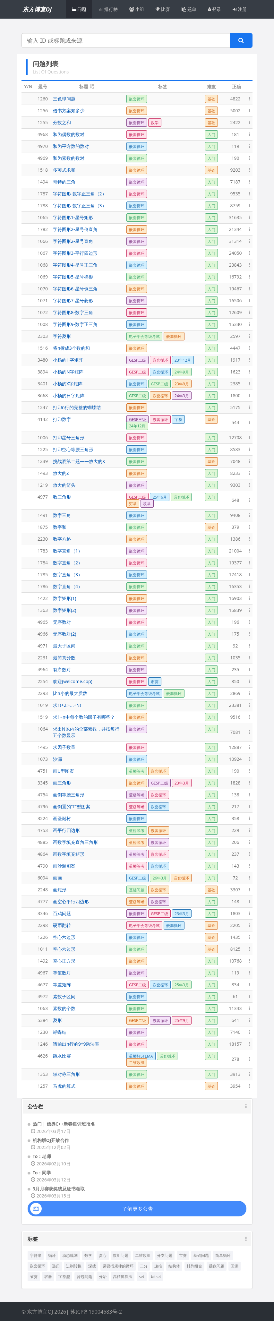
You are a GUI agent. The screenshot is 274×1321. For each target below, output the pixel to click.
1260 (43, 99)
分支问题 (164, 1255)
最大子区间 (64, 646)
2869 (235, 693)
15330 (235, 324)
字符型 (64, 1276)
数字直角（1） (67, 551)
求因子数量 (64, 747)
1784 (43, 563)
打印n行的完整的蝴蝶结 (77, 407)
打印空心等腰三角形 (73, 449)
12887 (235, 747)
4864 (43, 854)
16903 (235, 598)
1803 (235, 913)
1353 (43, 1074)
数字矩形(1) (64, 598)
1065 (43, 217)
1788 (43, 205)
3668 (43, 395)
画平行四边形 (66, 830)
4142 (43, 419)
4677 (43, 985)
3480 (43, 360)
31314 (235, 241)
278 (235, 1059)
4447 (235, 348)
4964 (43, 669)
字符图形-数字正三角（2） (80, 194)
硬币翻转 (62, 925)
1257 (43, 1086)
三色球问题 (64, 99)
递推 (158, 1266)
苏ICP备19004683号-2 (96, 1311)
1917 (235, 360)
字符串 (35, 1255)
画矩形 (59, 890)
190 (235, 158)
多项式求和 (64, 170)
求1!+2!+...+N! (67, 705)
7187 (235, 182)
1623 (235, 372)
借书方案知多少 (68, 110)
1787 (43, 194)
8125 (235, 949)
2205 (235, 925)
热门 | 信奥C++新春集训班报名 (64, 1124)
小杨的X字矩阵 (67, 384)
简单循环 (223, 1255)
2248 (43, 890)
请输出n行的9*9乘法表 (76, 1044)
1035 (235, 658)
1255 (43, 122)
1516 (43, 348)
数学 (88, 1255)
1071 (43, 300)
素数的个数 (64, 1008)
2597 (235, 336)
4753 (43, 830)
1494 (43, 182)
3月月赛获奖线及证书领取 (59, 1189)
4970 (43, 146)
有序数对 (62, 669)
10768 (235, 961)
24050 (235, 253)
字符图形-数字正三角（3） (80, 205)
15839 (235, 610)
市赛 (183, 1255)
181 (235, 134)
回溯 (234, 1266)
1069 (43, 277)
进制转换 (73, 1266)
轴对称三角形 (66, 1074)
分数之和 (62, 122)
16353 (235, 586)
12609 (235, 312)
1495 (43, 747)
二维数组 (142, 1255)
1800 (235, 395)
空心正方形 (64, 961)
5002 (235, 110)
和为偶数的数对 (68, 134)
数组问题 (120, 1255)
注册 (240, 9)
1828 (235, 783)
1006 (43, 437)
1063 (43, 1008)
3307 (235, 890)
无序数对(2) (64, 634)
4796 (43, 806)
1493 (43, 473)
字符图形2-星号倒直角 (75, 229)
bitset (156, 1276)
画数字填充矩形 (68, 854)
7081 (235, 732)
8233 (235, 473)
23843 (235, 265)
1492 (43, 961)
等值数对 (62, 973)
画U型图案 (63, 771)
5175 (235, 407)
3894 (43, 372)
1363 (43, 610)
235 (235, 669)
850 (235, 681)
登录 (214, 9)
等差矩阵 (62, 985)
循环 (52, 1255)
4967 (43, 973)
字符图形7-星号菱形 (73, 300)
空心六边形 (64, 937)
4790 (43, 866)
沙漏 (57, 759)
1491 (43, 515)
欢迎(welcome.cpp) (72, 681)
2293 (43, 693)
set (141, 1276)
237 (235, 854)
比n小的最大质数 (70, 693)
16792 (235, 277)
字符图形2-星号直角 (73, 241)
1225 (43, 449)
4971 (43, 646)
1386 (235, 539)
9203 (235, 170)
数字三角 (62, 515)
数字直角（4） (67, 586)
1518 (43, 170)
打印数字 (62, 419)
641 (235, 1020)
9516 (235, 717)
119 (235, 146)
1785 (43, 574)
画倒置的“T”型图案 (71, 806)
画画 (57, 878)
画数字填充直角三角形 (75, 842)
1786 (43, 586)
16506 (235, 300)
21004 (235, 551)
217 (235, 806)
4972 (43, 996)
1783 (43, 551)
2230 (43, 539)
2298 (43, 925)
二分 (144, 1266)
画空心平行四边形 (71, 901)
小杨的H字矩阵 (68, 360)
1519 (43, 717)
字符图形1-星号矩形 (73, 217)
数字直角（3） (67, 574)
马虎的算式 (64, 1086)
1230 (43, 1032)
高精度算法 (122, 1276)
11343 (235, 1008)
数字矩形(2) (64, 610)
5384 (43, 1020)
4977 (43, 497)
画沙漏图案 (64, 866)
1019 (43, 705)
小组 (136, 9)
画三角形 (62, 783)
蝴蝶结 (59, 1032)
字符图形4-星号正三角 (75, 265)
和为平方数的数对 (71, 146)
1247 (43, 407)
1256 (43, 110)
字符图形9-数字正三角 (75, 324)
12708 (235, 437)
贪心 (103, 1255)
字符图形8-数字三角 (73, 312)
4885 (43, 842)
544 (235, 422)
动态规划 (70, 1255)
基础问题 (201, 1255)
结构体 (174, 1266)
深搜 (92, 1266)
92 (235, 646)
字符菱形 (62, 336)
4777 (43, 901)
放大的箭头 (64, 485)
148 (235, 901)
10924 (235, 759)
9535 (235, 194)
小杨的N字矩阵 (68, 372)
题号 (42, 86)
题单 (189, 9)
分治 (103, 1276)
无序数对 (62, 622)
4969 (43, 158)
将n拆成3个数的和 (71, 348)
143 (235, 866)
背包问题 (84, 1276)
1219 (43, 485)
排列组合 (194, 1266)
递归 (56, 1266)
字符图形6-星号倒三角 (75, 289)
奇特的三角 (64, 182)
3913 (235, 1074)
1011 (43, 949)
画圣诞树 (62, 818)
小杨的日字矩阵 (68, 395)
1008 (43, 324)
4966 (43, 634)
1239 (43, 461)
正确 (236, 86)
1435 (235, 937)
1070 (43, 289)
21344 (235, 229)
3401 (43, 384)
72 (235, 878)
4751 (43, 771)
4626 (43, 1056)
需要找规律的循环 (118, 1266)
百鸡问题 (62, 913)
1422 (43, 598)
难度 (211, 86)
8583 (235, 449)
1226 (43, 937)
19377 (235, 563)
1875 (43, 527)
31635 (235, 217)
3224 (43, 818)
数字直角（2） (67, 563)
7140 (235, 1032)
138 (235, 795)
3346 (43, 913)
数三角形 (62, 497)
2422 (235, 122)
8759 (235, 205)
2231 (43, 658)
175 (235, 634)
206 (235, 842)
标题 (83, 86)
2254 (43, 681)
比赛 (163, 9)
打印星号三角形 (68, 437)
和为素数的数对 (68, 158)
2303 (43, 336)
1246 (43, 1044)
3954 (235, 1086)
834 (235, 985)
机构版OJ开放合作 (51, 1140)
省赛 (34, 1276)
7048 (235, 461)
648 (235, 500)
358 (235, 818)
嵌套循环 (37, 1266)
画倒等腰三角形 (68, 795)
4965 (43, 622)
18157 (235, 1044)
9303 (235, 485)
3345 (43, 783)
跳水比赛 (62, 1056)
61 (235, 996)
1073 (43, 759)
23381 (235, 705)
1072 (43, 312)
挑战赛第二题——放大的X (79, 461)
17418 (235, 574)
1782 (43, 229)
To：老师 (42, 1156)
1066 (43, 241)
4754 (43, 795)
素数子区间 (64, 996)
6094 (43, 878)
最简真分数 (64, 658)
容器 (48, 1276)
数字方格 (62, 539)
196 (235, 622)
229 (235, 830)
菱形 (57, 1020)
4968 (43, 134)
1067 (43, 253)
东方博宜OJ (37, 9)
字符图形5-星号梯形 (73, 277)
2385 (235, 384)
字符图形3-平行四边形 (75, 253)
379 (235, 527)
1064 (43, 729)
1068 (43, 265)
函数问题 (216, 1266)
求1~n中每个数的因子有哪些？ (84, 717)
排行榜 (108, 9)
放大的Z (61, 473)
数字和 (59, 527)
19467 (235, 289)
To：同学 (42, 1173)
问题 (79, 9)
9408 (235, 515)
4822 (235, 99)
